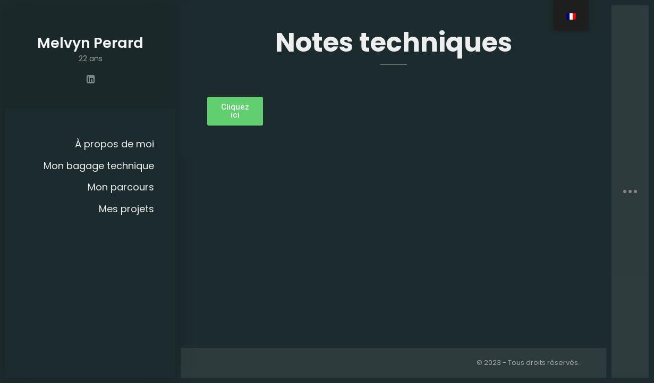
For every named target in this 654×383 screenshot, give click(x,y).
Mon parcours (121, 187)
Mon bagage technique (99, 165)
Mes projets (126, 208)
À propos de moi (114, 144)
